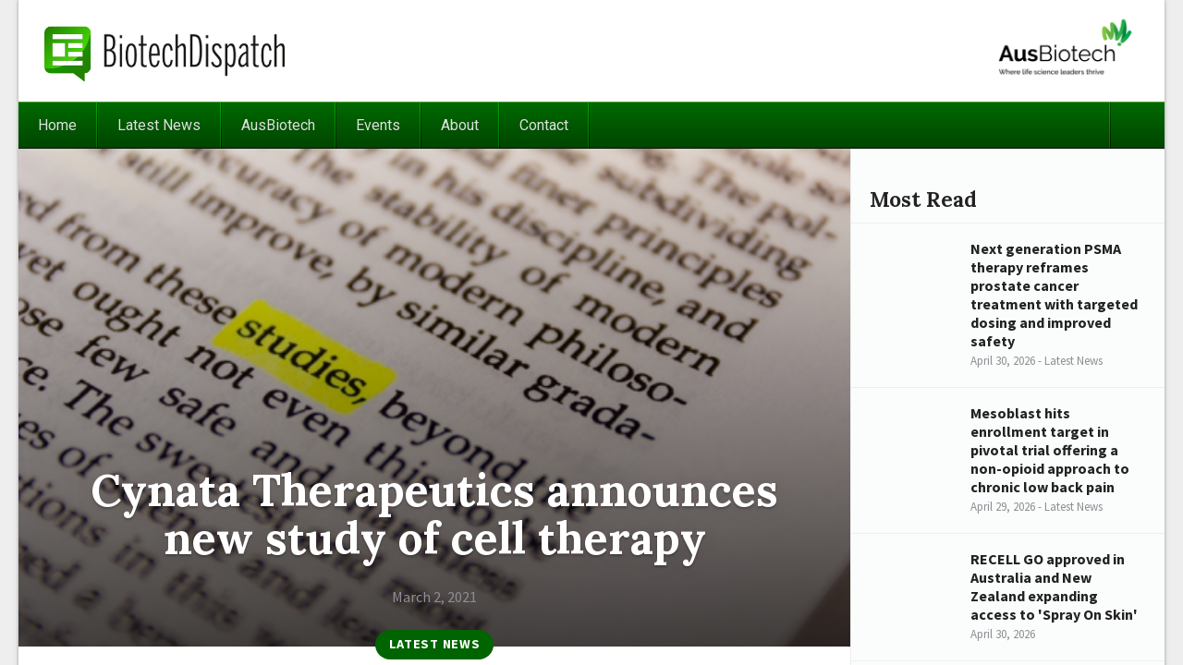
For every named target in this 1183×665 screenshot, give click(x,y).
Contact (543, 125)
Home (57, 125)
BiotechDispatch (165, 51)
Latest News (159, 125)
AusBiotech (278, 125)
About (460, 125)
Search (1137, 125)
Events (378, 125)
